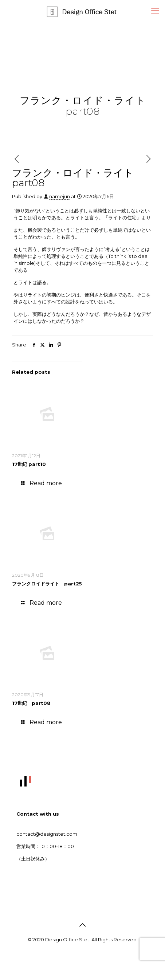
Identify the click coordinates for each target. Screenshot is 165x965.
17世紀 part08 (31, 703)
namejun (59, 196)
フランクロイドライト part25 (47, 584)
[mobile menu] (155, 11)
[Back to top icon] (82, 925)
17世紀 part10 (29, 464)
